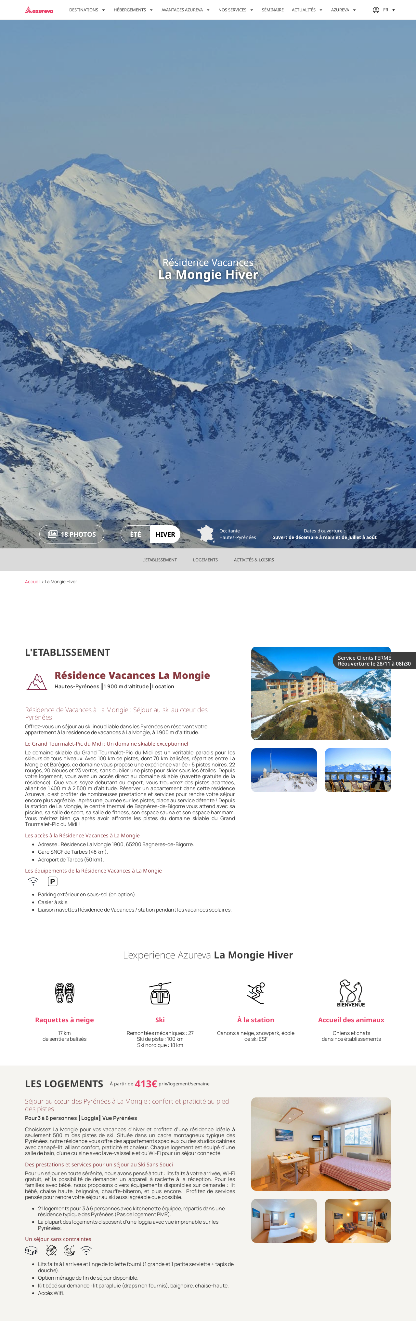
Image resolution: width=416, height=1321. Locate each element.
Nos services (236, 10)
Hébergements (133, 10)
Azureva (344, 10)
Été (135, 534)
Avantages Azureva (186, 10)
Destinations (87, 10)
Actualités (307, 10)
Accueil (32, 582)
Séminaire (273, 10)
